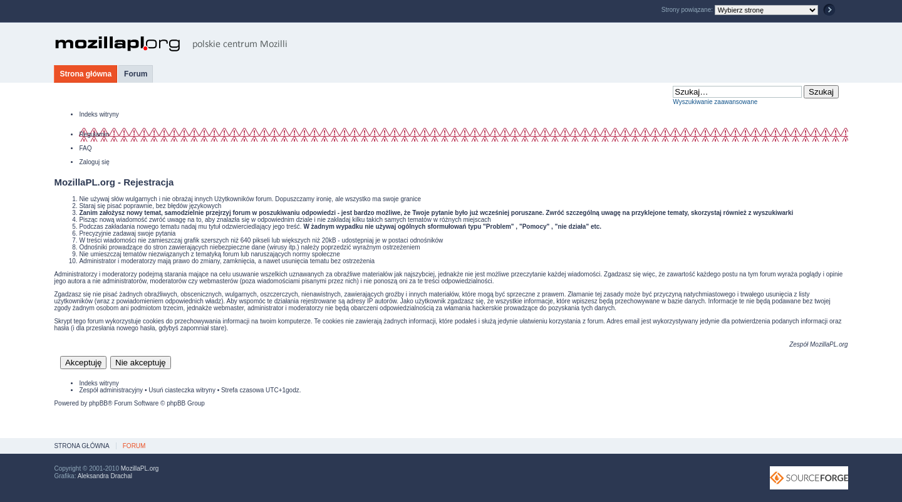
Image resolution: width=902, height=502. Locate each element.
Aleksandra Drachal (105, 476)
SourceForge (809, 477)
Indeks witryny (98, 114)
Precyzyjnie (95, 233)
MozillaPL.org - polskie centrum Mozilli (171, 44)
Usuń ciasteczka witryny (181, 390)
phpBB (98, 403)
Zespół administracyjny (111, 390)
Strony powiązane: (688, 9)
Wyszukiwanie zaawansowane (715, 101)
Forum (135, 74)
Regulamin (94, 134)
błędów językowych (195, 205)
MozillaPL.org (829, 344)
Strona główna (85, 74)
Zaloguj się (94, 162)
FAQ (85, 148)
